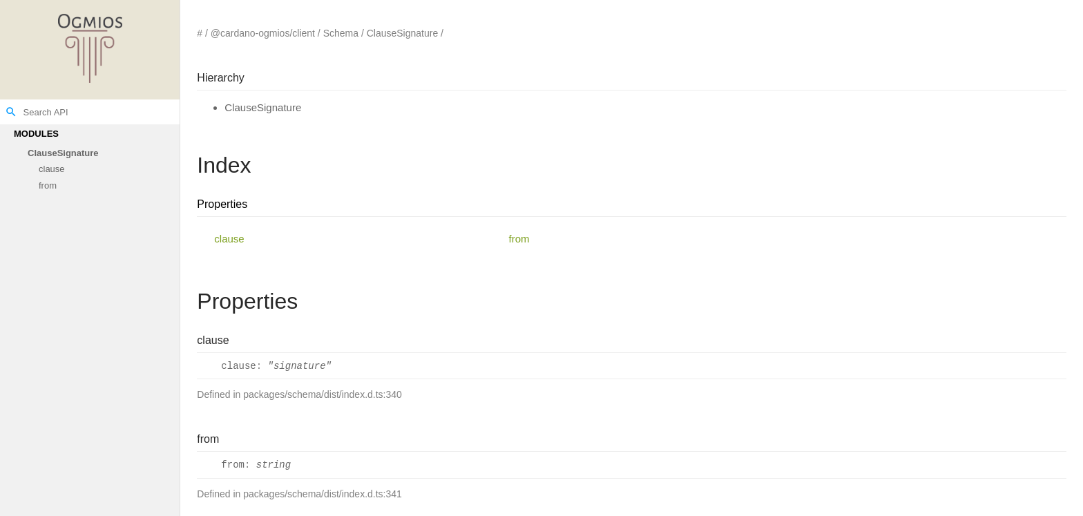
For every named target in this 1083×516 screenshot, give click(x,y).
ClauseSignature (63, 153)
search (11, 112)
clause (52, 169)
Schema (340, 33)
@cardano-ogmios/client (263, 33)
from (48, 185)
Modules (36, 133)
